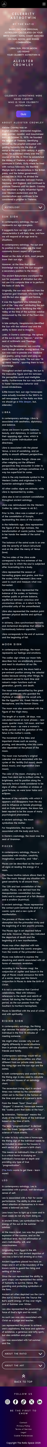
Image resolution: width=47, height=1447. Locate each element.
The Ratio (7, 1170)
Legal (23, 1432)
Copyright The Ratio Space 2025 (24, 1442)
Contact (23, 1423)
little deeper (25, 401)
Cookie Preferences (23, 1436)
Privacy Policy (23, 1426)
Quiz (23, 114)
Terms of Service (23, 1429)
